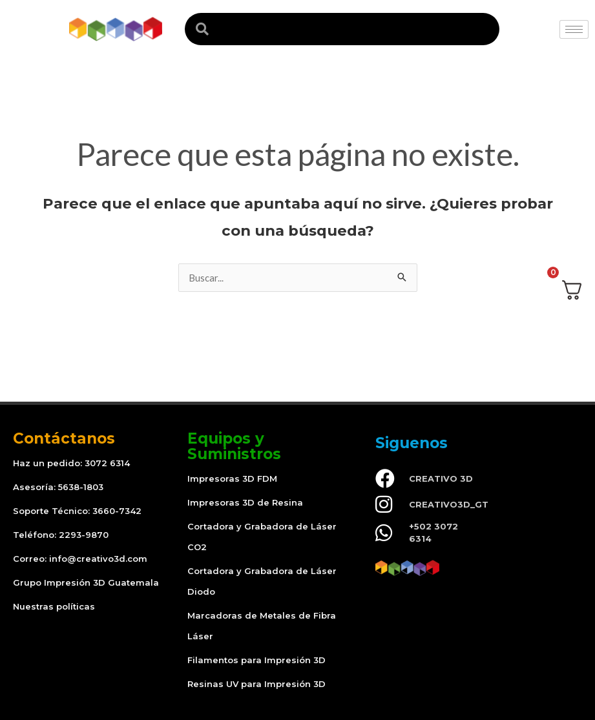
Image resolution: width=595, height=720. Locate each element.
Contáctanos (64, 438)
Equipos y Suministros (234, 446)
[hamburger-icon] (574, 29)
